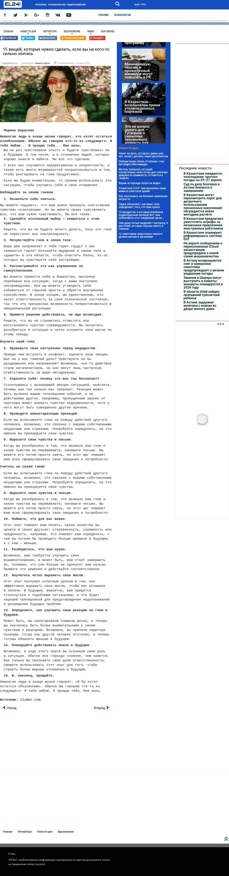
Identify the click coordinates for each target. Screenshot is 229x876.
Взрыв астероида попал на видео (139, 183)
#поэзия (41, 4)
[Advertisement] (56, 738)
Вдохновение (72, 32)
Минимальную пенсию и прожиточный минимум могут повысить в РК (139, 64)
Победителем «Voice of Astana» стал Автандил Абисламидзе (141, 163)
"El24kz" (12, 858)
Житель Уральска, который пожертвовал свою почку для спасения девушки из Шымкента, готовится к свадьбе (143, 174)
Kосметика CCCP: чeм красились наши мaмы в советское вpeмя (142, 189)
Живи (90, 32)
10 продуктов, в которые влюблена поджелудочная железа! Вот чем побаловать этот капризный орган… (141, 215)
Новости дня (28, 32)
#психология (57, 4)
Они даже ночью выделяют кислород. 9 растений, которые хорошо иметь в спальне (143, 225)
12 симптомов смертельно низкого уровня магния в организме (140, 235)
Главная (8, 31)
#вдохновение (76, 4)
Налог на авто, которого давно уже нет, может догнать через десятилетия (143, 155)
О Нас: (12, 852)
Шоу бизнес (108, 31)
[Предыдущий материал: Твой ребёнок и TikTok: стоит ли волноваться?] (9, 707)
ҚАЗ (136, 4)
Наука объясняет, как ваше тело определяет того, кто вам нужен (139, 205)
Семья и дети (42, 63)
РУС (143, 4)
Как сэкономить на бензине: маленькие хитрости (143, 197)
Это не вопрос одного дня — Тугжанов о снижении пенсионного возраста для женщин (137, 130)
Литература (50, 32)
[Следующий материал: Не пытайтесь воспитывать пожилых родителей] (101, 707)
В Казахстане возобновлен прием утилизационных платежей (142, 100)
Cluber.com (30, 698)
